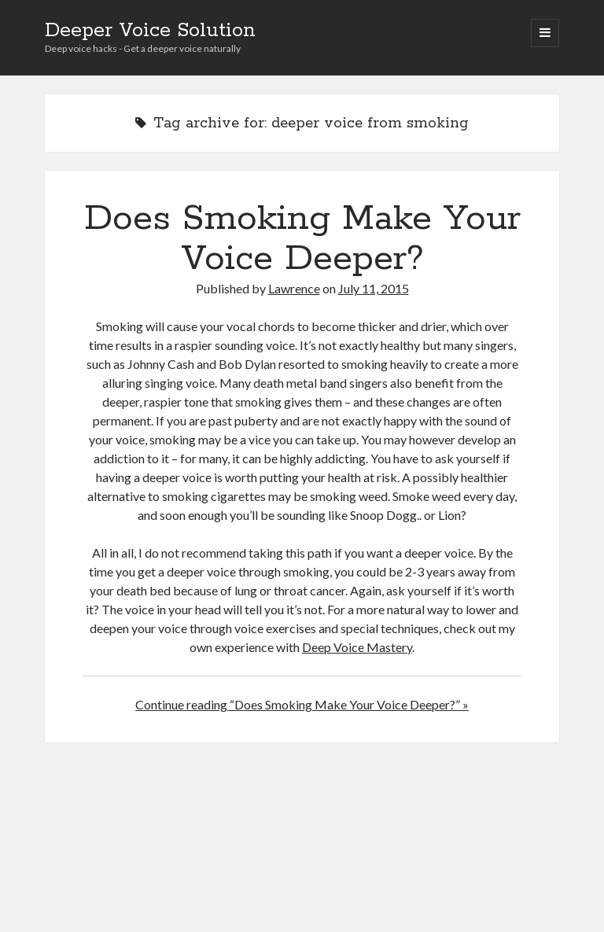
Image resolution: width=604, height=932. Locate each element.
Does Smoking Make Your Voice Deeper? (302, 239)
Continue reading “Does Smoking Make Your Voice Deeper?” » (302, 704)
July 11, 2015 (373, 288)
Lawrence (294, 288)
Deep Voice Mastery (357, 646)
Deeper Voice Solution (150, 30)
